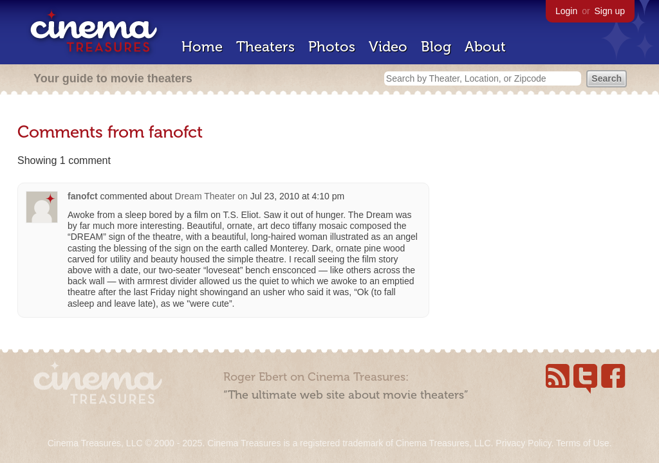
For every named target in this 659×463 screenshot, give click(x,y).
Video (388, 46)
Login (566, 11)
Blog (436, 46)
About (485, 46)
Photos (331, 46)
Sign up (610, 11)
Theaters (265, 46)
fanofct (83, 196)
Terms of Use (582, 443)
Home (202, 46)
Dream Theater (205, 196)
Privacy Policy (523, 443)
